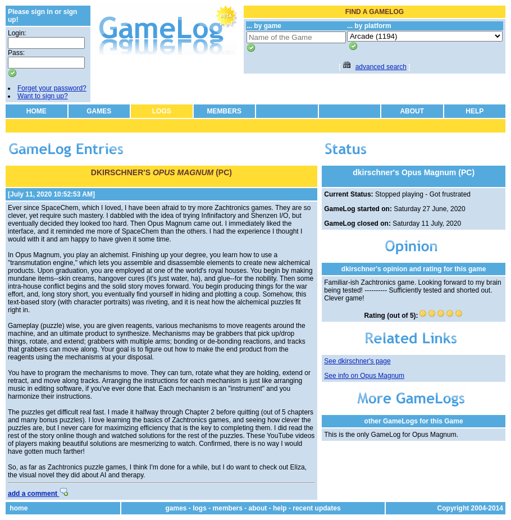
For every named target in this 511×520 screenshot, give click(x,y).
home (19, 508)
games (175, 508)
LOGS (161, 111)
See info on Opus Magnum (364, 376)
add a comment (38, 494)
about (258, 508)
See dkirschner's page (357, 361)
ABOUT (412, 111)
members (228, 508)
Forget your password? (51, 88)
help (280, 508)
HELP (474, 111)
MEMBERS (224, 111)
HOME (36, 111)
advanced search (381, 67)
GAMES (98, 111)
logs (200, 508)
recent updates (316, 508)
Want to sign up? (42, 96)
